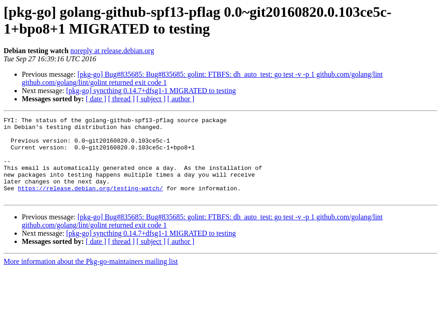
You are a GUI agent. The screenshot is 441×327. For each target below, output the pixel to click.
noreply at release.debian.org (112, 50)
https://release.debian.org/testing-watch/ (90, 203)
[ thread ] (121, 99)
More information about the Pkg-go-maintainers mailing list (91, 278)
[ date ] (96, 99)
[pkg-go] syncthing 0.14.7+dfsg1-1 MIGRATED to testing (151, 90)
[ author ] (181, 99)
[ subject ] (151, 99)
